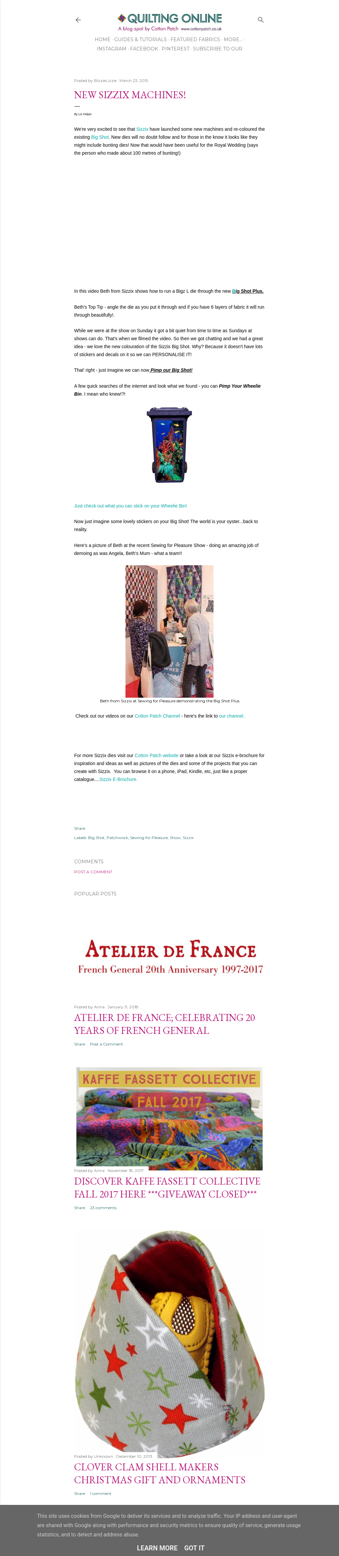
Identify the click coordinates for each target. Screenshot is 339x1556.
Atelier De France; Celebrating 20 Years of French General (164, 1024)
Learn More (157, 1548)
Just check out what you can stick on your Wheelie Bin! (130, 505)
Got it (194, 1548)
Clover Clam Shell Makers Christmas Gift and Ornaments (160, 1473)
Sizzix (142, 129)
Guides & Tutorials (140, 39)
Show (175, 837)
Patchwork (117, 837)
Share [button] (79, 828)
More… (233, 39)
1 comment (101, 1493)
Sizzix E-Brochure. (118, 779)
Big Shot (100, 137)
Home (103, 39)
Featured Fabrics (195, 39)
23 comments (103, 1207)
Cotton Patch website (156, 755)
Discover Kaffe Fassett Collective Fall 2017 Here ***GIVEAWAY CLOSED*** (167, 1188)
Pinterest (175, 49)
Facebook (144, 49)
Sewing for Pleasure (149, 837)
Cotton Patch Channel (157, 716)
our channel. (232, 716)
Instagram (111, 49)
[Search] (261, 18)
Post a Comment (93, 871)
